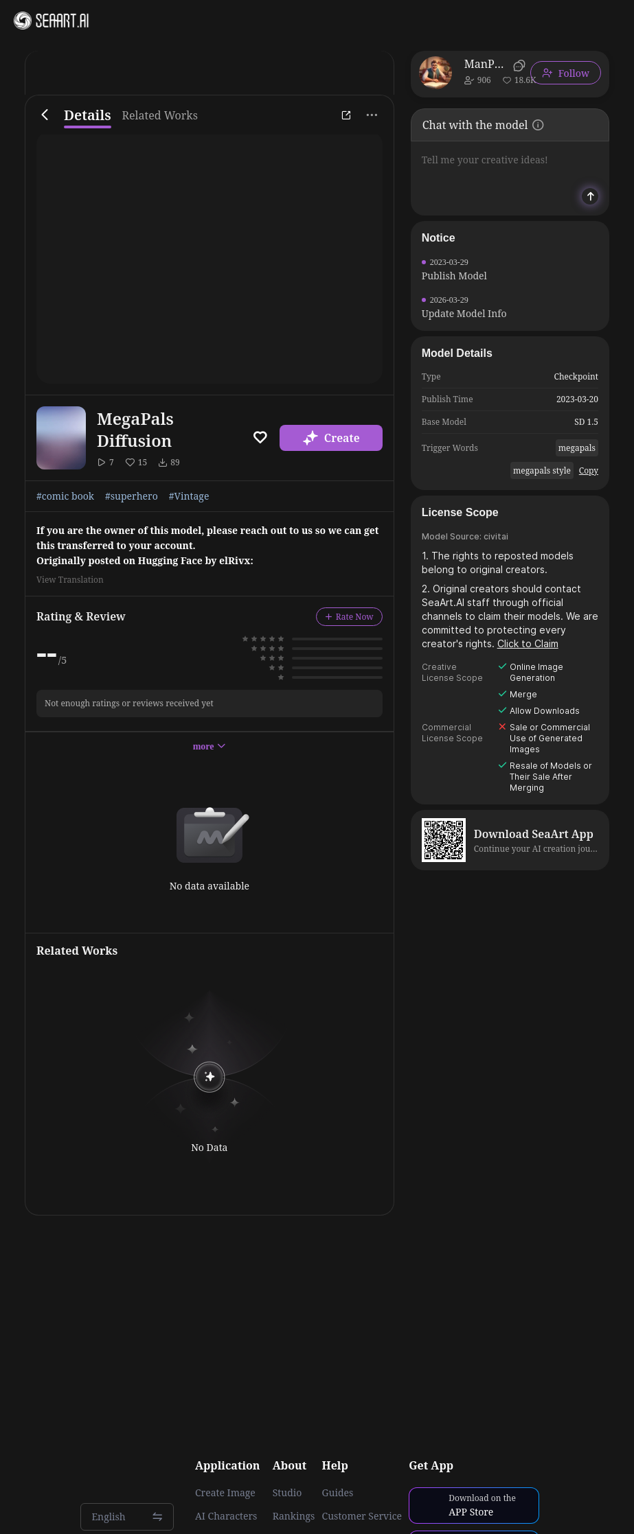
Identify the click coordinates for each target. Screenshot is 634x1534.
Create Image (225, 1492)
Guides (338, 1492)
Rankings (294, 1516)
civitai (496, 536)
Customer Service (362, 1516)
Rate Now (349, 617)
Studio (287, 1492)
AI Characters (226, 1516)
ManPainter (486, 64)
